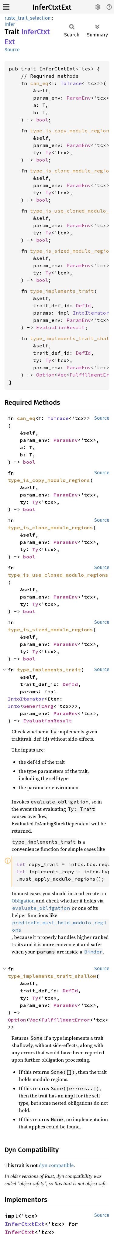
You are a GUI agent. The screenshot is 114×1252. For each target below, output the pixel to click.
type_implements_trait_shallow (52, 976)
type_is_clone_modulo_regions (50, 527)
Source (12, 50)
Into (14, 706)
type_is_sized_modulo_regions (50, 629)
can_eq (39, 83)
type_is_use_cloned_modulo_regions (58, 575)
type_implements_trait (62, 291)
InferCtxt (20, 1232)
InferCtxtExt (52, 7)
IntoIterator (91, 313)
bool (42, 120)
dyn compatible (56, 1165)
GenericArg (38, 706)
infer (10, 24)
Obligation (23, 900)
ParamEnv (79, 98)
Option (45, 375)
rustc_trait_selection (27, 18)
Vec (62, 375)
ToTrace (71, 83)
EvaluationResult (60, 327)
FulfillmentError (65, 1020)
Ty (48, 152)
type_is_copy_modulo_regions (71, 131)
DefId (83, 305)
